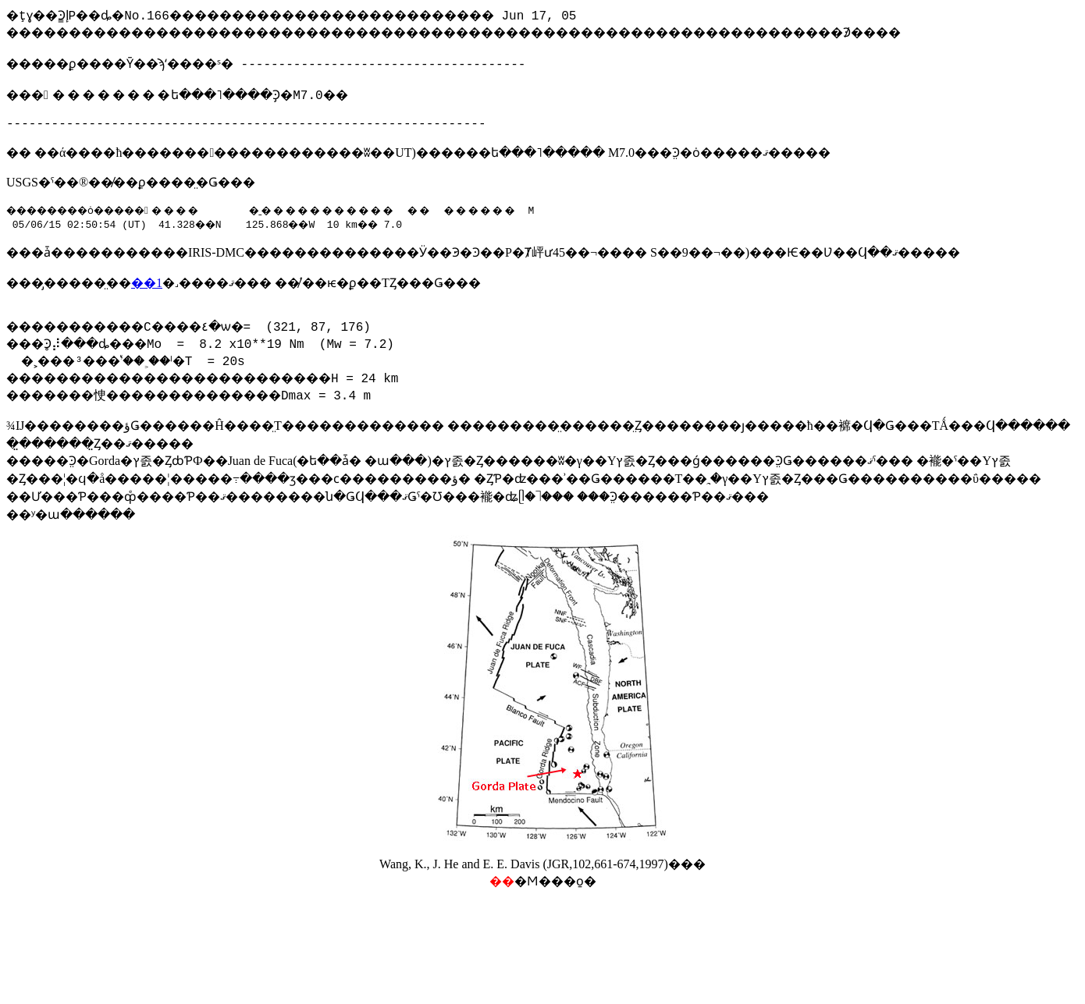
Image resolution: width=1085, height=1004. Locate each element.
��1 (146, 295)
